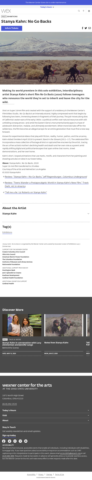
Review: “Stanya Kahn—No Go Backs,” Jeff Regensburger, (46, 177)
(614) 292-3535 (9, 404)
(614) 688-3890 (8, 456)
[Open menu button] (89, 11)
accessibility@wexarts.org (70, 453)
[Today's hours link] (46, 7)
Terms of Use (59, 474)
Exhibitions (7, 232)
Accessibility (31, 474)
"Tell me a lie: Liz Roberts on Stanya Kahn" (26, 192)
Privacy (41, 474)
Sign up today (9, 436)
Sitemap (49, 474)
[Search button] (79, 11)
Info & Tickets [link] (11, 28)
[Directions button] (83, 11)
